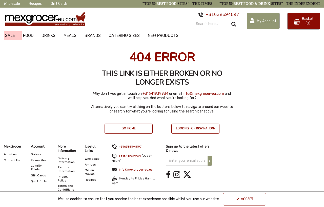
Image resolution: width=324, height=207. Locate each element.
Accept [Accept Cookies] (244, 199)
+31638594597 (130, 146)
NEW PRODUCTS (163, 35)
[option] (128, 131)
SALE (10, 35)
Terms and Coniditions (66, 187)
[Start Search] (234, 24)
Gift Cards (59, 4)
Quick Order (39, 181)
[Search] (211, 24)
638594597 (226, 14)
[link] (168, 174)
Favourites (39, 160)
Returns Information (66, 169)
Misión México (90, 172)
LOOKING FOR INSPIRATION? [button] (195, 128)
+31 (210, 14)
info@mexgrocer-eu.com (203, 93)
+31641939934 (155, 93)
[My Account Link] (263, 21)
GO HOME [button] (129, 128)
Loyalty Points (36, 167)
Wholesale (12, 4)
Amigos (90, 164)
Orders (36, 154)
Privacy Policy (63, 178)
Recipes (35, 4)
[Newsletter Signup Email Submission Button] (210, 161)
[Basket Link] (304, 21)
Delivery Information (66, 160)
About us (10, 154)
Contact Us (12, 160)
